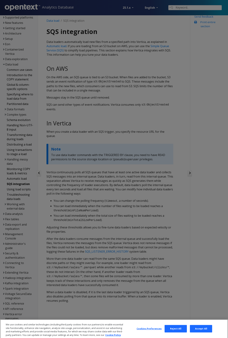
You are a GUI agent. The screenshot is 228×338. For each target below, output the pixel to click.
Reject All (175, 333)
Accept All (201, 333)
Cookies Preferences (149, 333)
